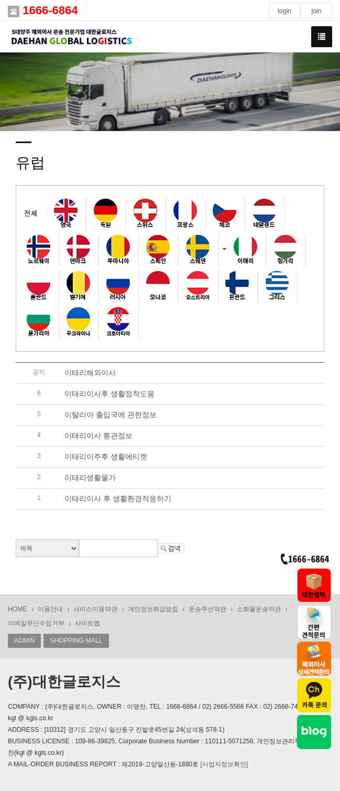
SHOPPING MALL (76, 640)
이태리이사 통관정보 (98, 435)
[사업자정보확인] (224, 764)
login (284, 11)
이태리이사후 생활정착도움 (109, 393)
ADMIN (24, 640)
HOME (17, 609)
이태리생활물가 (90, 477)
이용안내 (50, 609)
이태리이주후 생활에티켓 (105, 456)
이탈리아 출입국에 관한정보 (110, 414)
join (316, 11)
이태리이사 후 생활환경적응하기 (117, 498)
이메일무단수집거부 (36, 623)
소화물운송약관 (259, 609)
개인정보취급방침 (153, 609)
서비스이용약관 (95, 609)
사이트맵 (87, 623)
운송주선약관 (207, 609)
